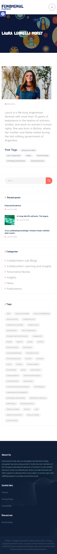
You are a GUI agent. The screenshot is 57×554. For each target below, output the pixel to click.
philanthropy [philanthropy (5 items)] (11, 403)
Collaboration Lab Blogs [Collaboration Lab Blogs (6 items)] (15, 325)
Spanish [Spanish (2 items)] (26, 409)
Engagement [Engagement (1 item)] (37, 336)
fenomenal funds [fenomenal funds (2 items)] (32, 353)
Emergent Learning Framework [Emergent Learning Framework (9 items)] (17, 336)
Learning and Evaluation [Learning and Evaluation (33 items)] (32, 375)
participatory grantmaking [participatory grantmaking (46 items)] (16, 398)
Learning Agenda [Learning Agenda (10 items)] (12, 375)
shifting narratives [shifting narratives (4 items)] (13, 409)
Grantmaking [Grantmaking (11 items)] (11, 370)
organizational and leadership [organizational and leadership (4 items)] (17, 392)
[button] (3, 14)
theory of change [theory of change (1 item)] (33, 415)
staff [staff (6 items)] (36, 409)
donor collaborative (13, 155)
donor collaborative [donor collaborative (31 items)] (28, 330)
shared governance (37, 161)
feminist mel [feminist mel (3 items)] (27, 347)
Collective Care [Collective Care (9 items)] (33, 325)
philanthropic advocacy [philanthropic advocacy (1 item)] (38, 398)
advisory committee (28, 150)
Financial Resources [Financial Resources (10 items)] (13, 358)
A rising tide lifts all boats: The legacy (32, 216)
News (10, 283)
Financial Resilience (13, 206)
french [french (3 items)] (9, 364)
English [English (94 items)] (9, 342)
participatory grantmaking (16, 161)
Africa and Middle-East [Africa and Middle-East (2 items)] (41, 313)
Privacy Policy (7, 499)
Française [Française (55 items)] (40, 358)
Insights (11, 277)
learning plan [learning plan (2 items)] (28, 381)
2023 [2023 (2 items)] (8, 313)
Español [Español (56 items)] (19, 342)
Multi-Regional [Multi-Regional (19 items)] (39, 387)
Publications (14, 288)
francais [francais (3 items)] (28, 358)
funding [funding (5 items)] (19, 364)
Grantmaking (7, 522)
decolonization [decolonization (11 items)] (12, 330)
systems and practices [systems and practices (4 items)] (14, 415)
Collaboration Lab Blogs (22, 260)
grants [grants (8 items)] (23, 370)
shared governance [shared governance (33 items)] (27, 403)
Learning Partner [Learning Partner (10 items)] (12, 381)
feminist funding (42, 155)
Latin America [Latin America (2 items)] (35, 370)
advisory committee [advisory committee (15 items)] (22, 313)
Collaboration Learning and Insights (29, 266)
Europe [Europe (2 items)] (30, 342)
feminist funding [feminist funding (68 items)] (12, 347)
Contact (5, 492)
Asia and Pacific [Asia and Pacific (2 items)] (12, 319)
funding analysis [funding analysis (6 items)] (32, 364)
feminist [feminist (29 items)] (40, 342)
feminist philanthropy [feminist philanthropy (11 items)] (14, 353)
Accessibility (6, 506)
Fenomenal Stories (18, 271)
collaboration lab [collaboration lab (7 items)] (28, 319)
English (28, 155)
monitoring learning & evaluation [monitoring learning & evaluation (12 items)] (18, 387)
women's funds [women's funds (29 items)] (12, 420)
